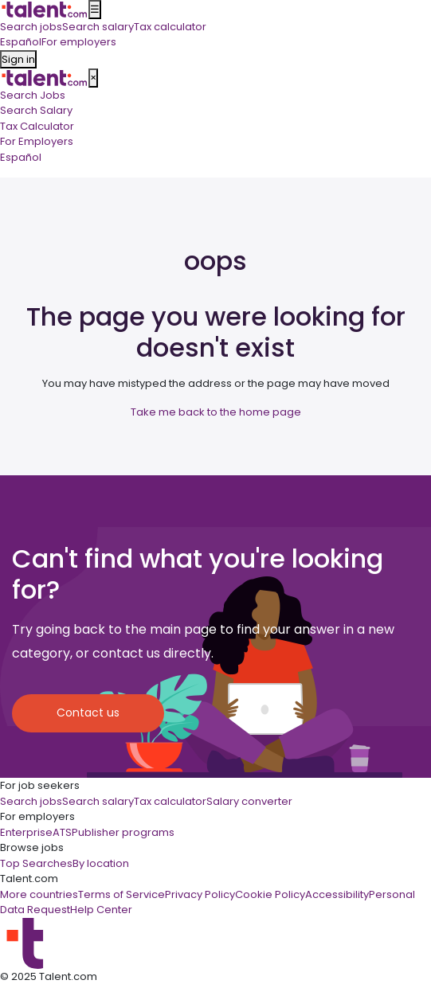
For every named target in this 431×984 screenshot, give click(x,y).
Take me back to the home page (216, 412)
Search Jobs (32, 95)
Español (20, 157)
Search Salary (36, 110)
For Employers (36, 141)
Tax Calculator (37, 126)
